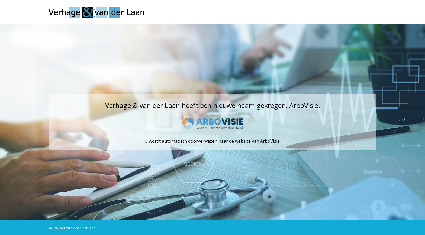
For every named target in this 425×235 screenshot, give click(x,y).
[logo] (96, 12)
